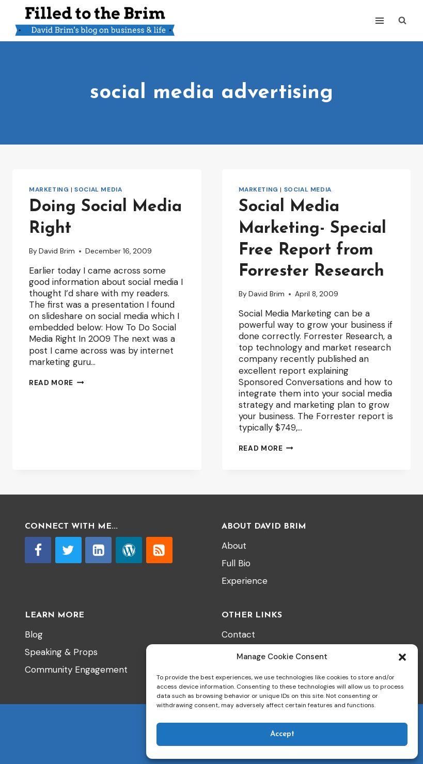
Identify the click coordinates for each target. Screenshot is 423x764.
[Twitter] (68, 550)
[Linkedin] (98, 550)
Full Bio (236, 563)
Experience (245, 580)
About (234, 545)
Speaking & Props (61, 652)
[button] (402, 657)
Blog (34, 634)
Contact (238, 634)
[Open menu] (379, 20)
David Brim (57, 251)
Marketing (49, 189)
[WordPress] (129, 550)
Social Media (98, 189)
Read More (56, 382)
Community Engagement (76, 669)
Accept (282, 734)
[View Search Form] (402, 20)
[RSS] (159, 550)
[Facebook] (38, 550)
